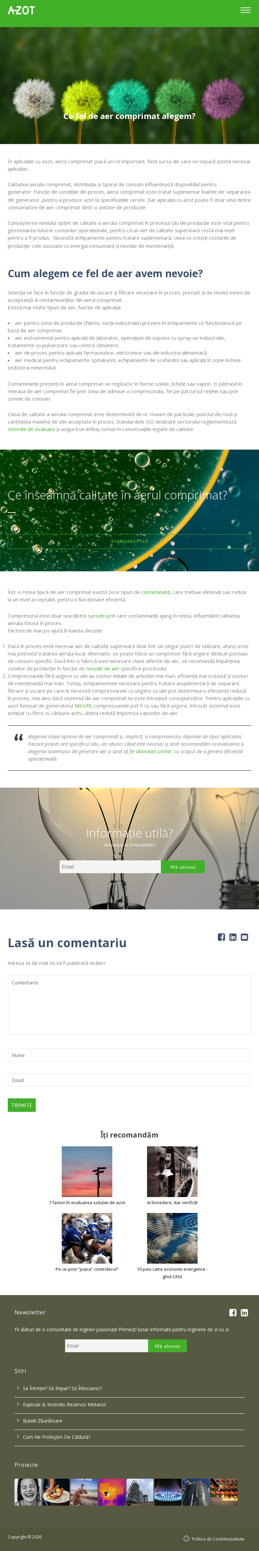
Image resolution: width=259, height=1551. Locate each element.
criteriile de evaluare (31, 429)
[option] (129, 85)
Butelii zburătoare (42, 1420)
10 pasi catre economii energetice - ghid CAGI (172, 1273)
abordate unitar (153, 751)
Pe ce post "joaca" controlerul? (87, 1269)
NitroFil (83, 705)
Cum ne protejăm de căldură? (56, 1437)
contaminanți (155, 592)
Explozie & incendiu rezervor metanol (64, 1404)
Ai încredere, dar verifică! (172, 1202)
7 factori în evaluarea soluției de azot (87, 1202)
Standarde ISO (129, 541)
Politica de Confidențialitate (218, 1539)
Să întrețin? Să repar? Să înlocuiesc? (62, 1388)
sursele (96, 615)
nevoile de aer (102, 668)
